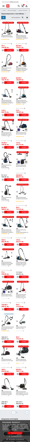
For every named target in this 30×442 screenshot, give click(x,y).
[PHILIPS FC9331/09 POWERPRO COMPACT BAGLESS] (8, 222)
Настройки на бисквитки (15, 439)
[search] (18, 6)
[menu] (3, 6)
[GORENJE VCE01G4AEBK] (8, 190)
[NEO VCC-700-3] (22, 319)
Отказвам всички (15, 436)
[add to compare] (3, 30)
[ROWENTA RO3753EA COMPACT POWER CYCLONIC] (22, 60)
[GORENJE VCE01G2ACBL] (8, 157)
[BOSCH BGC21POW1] (8, 287)
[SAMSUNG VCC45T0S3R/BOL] (8, 60)
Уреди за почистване (22, 10)
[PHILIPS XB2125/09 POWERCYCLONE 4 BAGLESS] (22, 254)
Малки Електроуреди (11, 10)
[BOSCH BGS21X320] (22, 125)
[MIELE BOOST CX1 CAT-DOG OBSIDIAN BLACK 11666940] (22, 384)
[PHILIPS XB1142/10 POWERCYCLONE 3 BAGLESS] (8, 125)
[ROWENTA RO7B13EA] (8, 351)
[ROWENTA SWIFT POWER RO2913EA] (22, 287)
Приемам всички (15, 433)
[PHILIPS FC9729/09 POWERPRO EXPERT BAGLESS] (8, 384)
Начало (3, 10)
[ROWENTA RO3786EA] (8, 28)
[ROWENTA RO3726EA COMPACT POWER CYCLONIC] (8, 254)
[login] (26, 6)
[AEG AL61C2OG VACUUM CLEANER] (8, 319)
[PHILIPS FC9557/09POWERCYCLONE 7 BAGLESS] (22, 222)
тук (15, 429)
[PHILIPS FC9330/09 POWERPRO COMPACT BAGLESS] (22, 28)
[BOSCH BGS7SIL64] (22, 157)
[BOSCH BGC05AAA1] (22, 351)
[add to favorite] (3, 34)
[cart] (22, 6)
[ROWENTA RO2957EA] (22, 190)
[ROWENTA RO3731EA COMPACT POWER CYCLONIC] (22, 92)
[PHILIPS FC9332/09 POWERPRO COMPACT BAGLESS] (8, 92)
